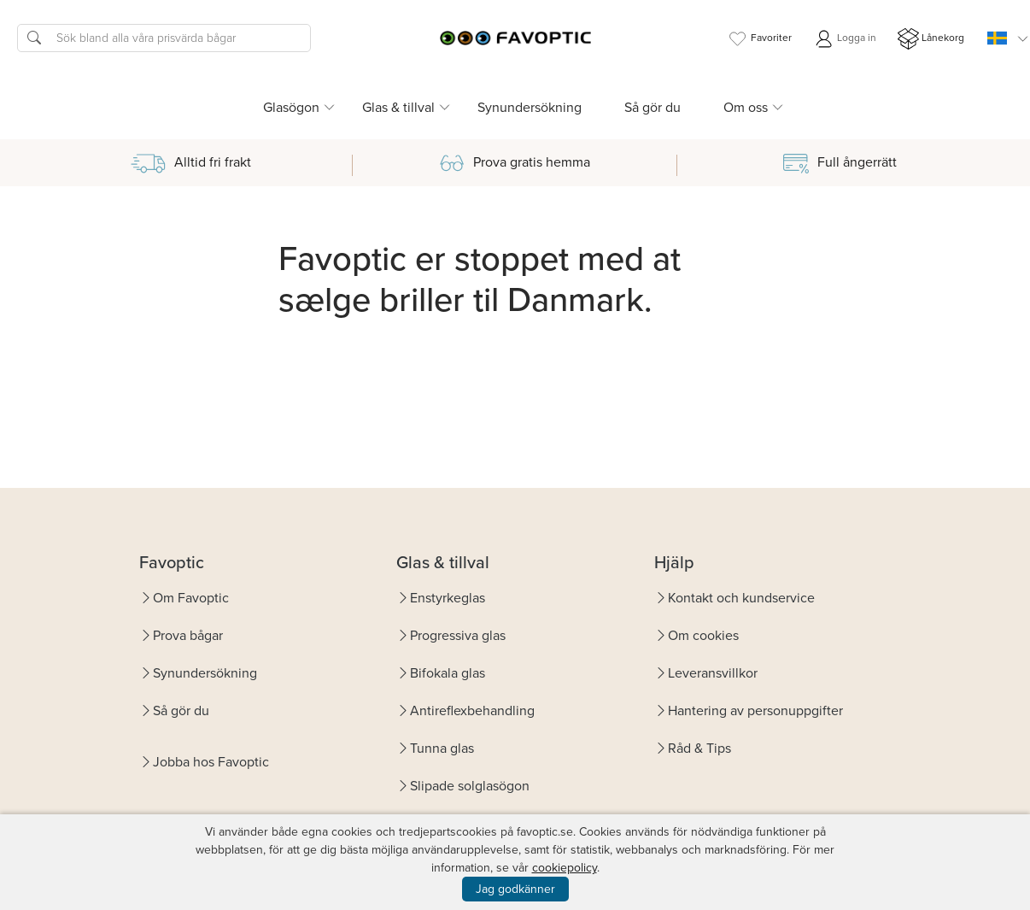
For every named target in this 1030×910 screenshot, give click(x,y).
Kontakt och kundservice (741, 598)
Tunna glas (442, 748)
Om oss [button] (745, 107)
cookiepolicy (564, 868)
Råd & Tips (699, 748)
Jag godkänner (515, 889)
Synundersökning (529, 107)
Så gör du (652, 107)
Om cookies (703, 635)
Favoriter (759, 39)
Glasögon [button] (291, 107)
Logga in (844, 39)
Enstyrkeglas (447, 598)
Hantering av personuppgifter (755, 710)
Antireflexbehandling (472, 710)
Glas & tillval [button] (398, 107)
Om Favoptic (191, 598)
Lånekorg (931, 39)
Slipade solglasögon (470, 786)
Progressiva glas (458, 635)
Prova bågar (188, 635)
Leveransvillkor (713, 673)
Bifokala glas (447, 673)
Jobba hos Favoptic (211, 762)
